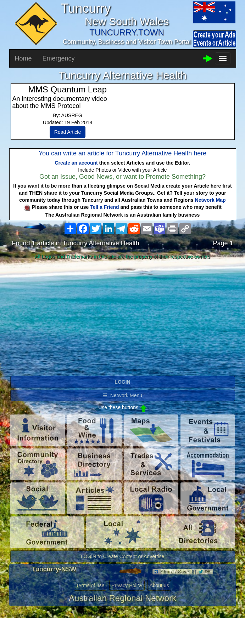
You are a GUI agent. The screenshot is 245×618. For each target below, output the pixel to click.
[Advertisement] (122, 318)
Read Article (67, 132)
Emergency (59, 58)
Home (23, 58)
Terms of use (90, 585)
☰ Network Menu (122, 395)
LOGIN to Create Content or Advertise (123, 556)
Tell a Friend (104, 207)
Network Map (210, 200)
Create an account (76, 163)
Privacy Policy (126, 585)
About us (159, 585)
